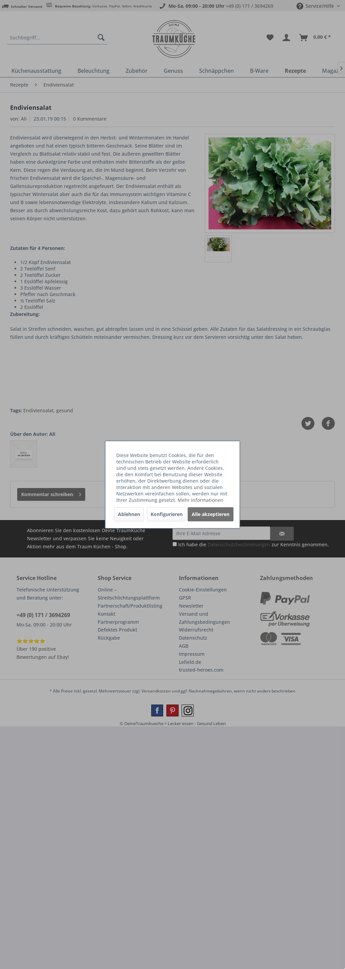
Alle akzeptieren (210, 514)
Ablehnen (129, 514)
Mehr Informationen (200, 500)
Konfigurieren (167, 514)
